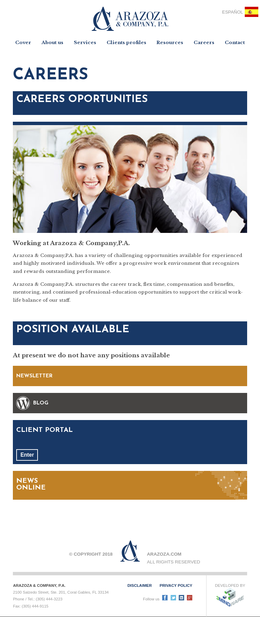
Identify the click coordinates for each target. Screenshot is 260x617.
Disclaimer (139, 585)
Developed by (230, 594)
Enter (27, 455)
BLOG (40, 403)
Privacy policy (176, 585)
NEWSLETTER (34, 376)
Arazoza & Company (130, 19)
